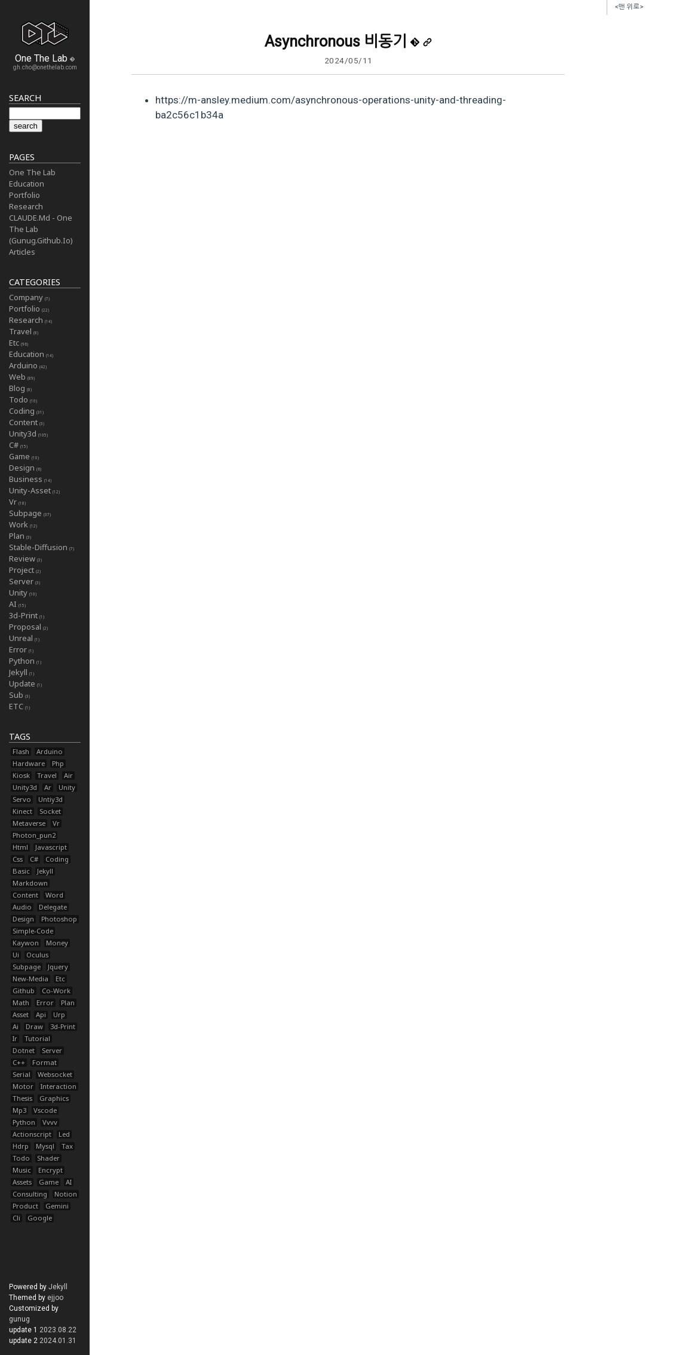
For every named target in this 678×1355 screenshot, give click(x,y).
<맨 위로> (629, 7)
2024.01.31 (57, 1340)
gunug (19, 1319)
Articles (22, 251)
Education (26, 183)
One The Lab (32, 172)
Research (26, 206)
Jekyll (58, 1287)
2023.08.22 (57, 1330)
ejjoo (55, 1297)
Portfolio (24, 195)
